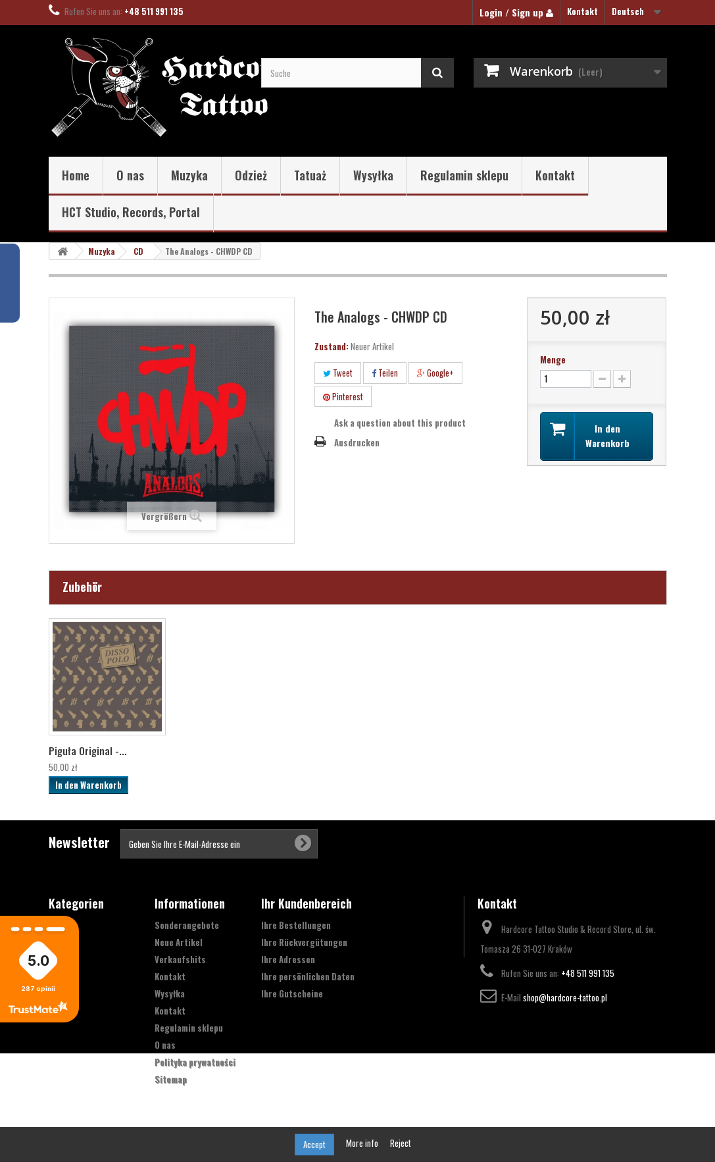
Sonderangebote (187, 925)
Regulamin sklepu (464, 175)
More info (363, 1142)
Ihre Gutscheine (292, 993)
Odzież (251, 175)
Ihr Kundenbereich (306, 903)
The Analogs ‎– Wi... (89, 750)
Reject (400, 1142)
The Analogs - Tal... (350, 750)
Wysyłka (373, 175)
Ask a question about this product (400, 422)
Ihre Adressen (288, 959)
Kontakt (582, 11)
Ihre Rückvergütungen (304, 942)
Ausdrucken (357, 442)
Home (75, 175)
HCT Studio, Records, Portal (131, 212)
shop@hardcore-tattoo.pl (565, 997)
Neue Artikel (179, 942)
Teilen (385, 372)
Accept (314, 1144)
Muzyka (189, 175)
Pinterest (343, 396)
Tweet (338, 372)
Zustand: (331, 346)
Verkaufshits (180, 959)
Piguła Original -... (478, 750)
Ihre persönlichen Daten (308, 976)
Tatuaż (310, 175)
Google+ (435, 372)
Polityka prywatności (195, 1062)
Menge (553, 359)
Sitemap (171, 1079)
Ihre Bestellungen (296, 925)
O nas (130, 175)
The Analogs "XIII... (218, 750)
